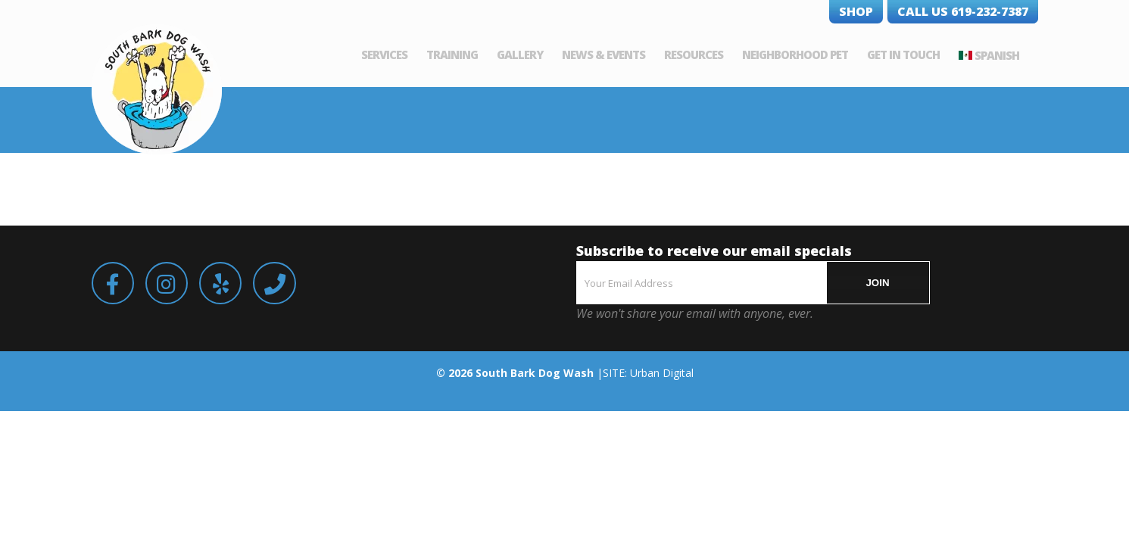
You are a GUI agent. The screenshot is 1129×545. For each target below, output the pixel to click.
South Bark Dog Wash (535, 373)
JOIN (877, 282)
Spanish (1015, 55)
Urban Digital (662, 373)
